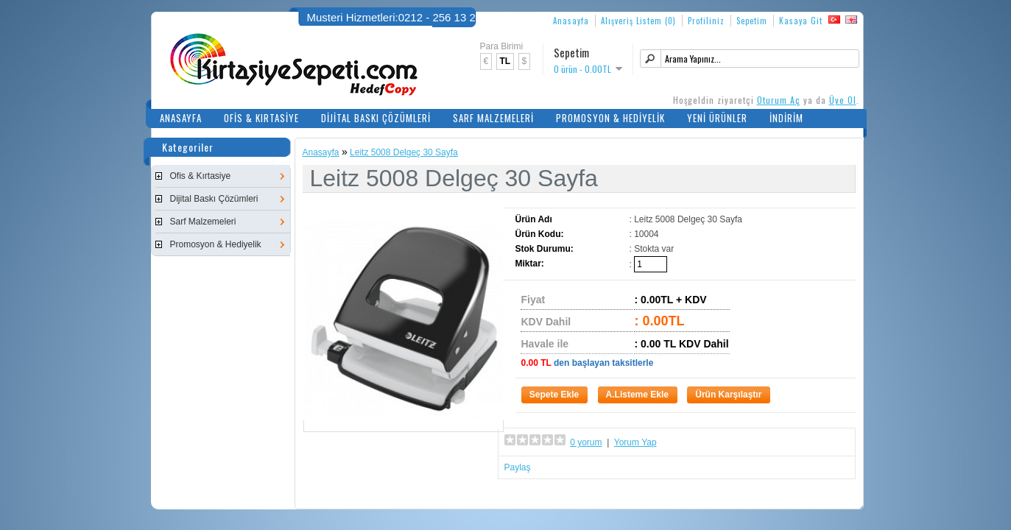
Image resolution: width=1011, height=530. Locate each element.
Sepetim (751, 20)
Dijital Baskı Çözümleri (376, 117)
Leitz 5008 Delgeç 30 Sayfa (404, 152)
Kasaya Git (800, 20)
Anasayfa (571, 20)
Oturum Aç (778, 99)
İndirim (786, 117)
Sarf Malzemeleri (493, 117)
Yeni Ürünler (717, 117)
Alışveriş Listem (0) (638, 20)
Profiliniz (706, 20)
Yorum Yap (635, 442)
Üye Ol (842, 99)
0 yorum (586, 442)
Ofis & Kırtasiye (261, 117)
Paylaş (517, 467)
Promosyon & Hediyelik (610, 117)
